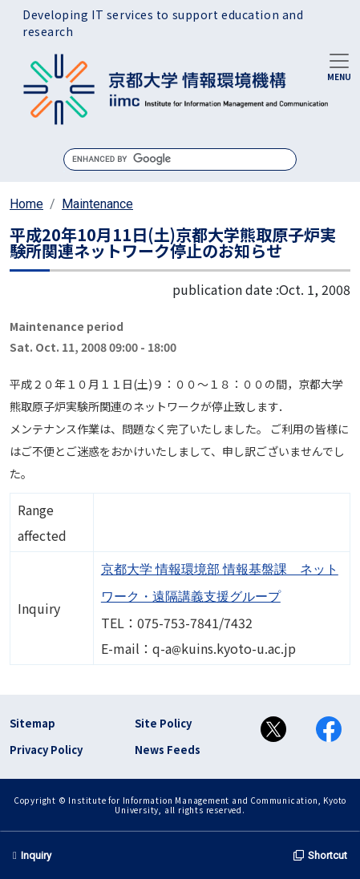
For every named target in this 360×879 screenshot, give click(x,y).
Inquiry (32, 855)
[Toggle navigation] (339, 65)
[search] (180, 159)
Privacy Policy (46, 749)
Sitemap (32, 723)
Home (26, 204)
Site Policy (163, 723)
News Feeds (167, 749)
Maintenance (97, 204)
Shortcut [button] (320, 855)
